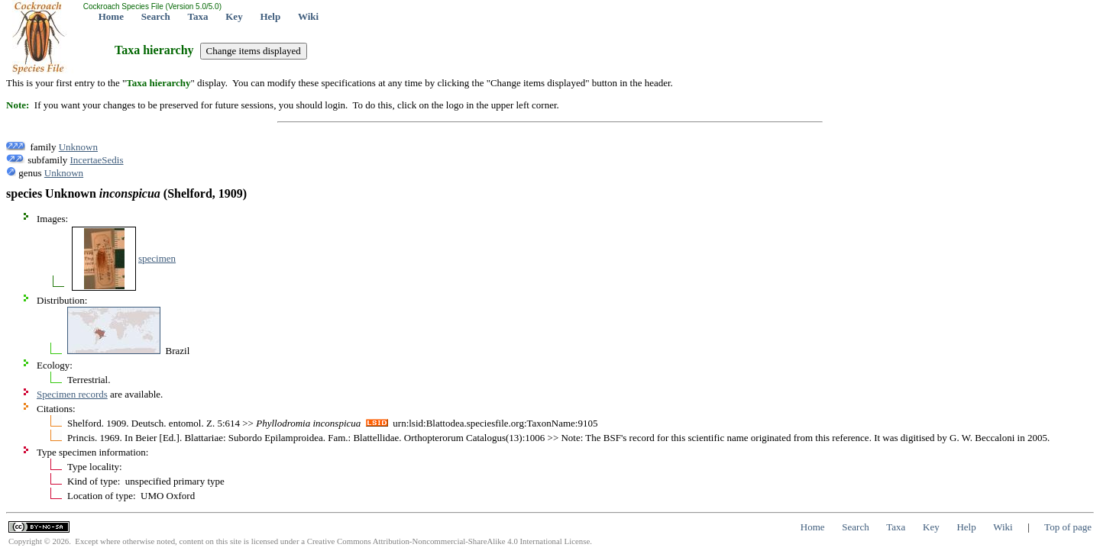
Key (233, 16)
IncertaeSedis (97, 160)
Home (111, 16)
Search (155, 16)
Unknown (78, 147)
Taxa (198, 16)
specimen (157, 258)
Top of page (1068, 527)
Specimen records (72, 394)
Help (270, 16)
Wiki (308, 16)
